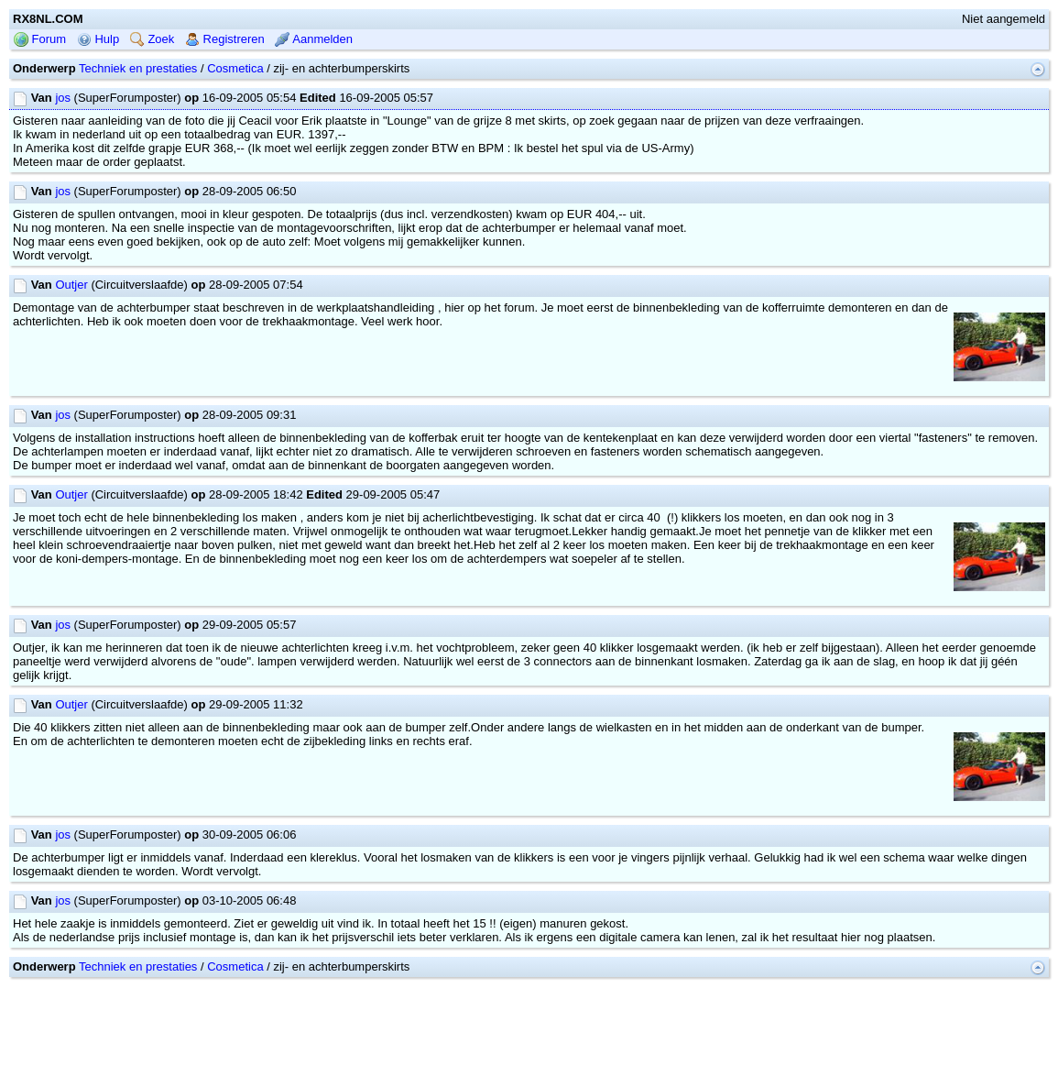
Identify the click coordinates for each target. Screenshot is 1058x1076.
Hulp (98, 39)
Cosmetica (235, 68)
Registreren (225, 39)
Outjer (71, 284)
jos (63, 97)
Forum (40, 39)
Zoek (152, 39)
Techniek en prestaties (138, 68)
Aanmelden (314, 39)
